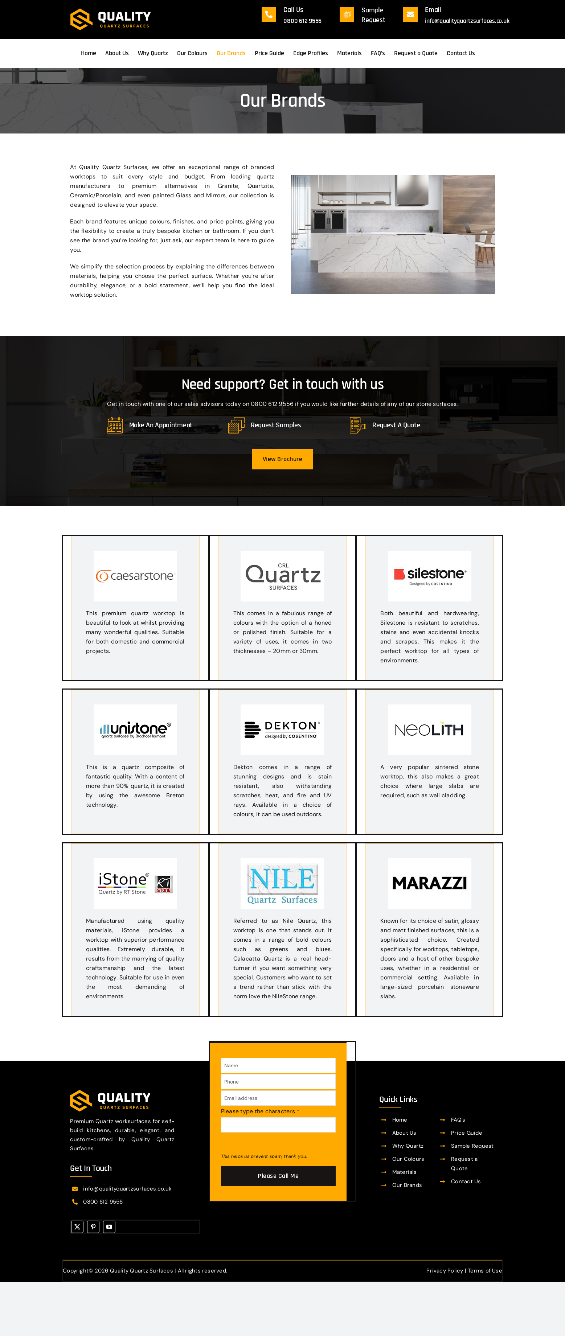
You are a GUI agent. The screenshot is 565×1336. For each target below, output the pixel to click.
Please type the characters (260, 1111)
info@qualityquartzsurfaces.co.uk (467, 21)
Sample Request (472, 1146)
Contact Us (466, 1181)
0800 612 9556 (302, 21)
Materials (404, 1172)
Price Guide (466, 1132)
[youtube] (109, 1227)
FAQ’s (458, 1119)
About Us (404, 1132)
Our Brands (407, 1185)
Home (400, 1119)
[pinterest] (93, 1227)
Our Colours (408, 1159)
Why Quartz (407, 1146)
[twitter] (77, 1227)
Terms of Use (485, 1270)
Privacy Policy (444, 1270)
